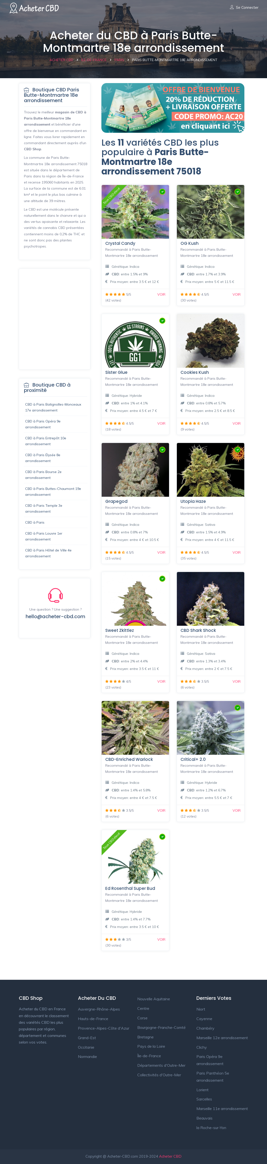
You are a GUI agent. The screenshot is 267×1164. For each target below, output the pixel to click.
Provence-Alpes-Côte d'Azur (103, 1028)
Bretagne (145, 1037)
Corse (142, 1017)
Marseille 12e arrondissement (222, 1037)
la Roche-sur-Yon (211, 1127)
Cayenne (204, 1018)
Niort (200, 1009)
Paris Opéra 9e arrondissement (210, 1060)
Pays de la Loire (151, 1046)
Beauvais (204, 1118)
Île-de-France (149, 1055)
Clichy (201, 1047)
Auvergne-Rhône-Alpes (99, 1009)
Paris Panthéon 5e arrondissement (212, 1077)
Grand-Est (87, 1037)
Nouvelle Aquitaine (153, 998)
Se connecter (244, 7)
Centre (143, 1008)
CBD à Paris (34, 522)
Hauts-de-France (93, 1018)
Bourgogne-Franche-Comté (161, 1027)
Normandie (87, 1056)
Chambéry (205, 1028)
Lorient (202, 1089)
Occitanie (86, 1047)
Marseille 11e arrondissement (222, 1108)
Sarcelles (204, 1099)
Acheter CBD (170, 1156)
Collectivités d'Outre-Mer (159, 1074)
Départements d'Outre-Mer (161, 1065)
